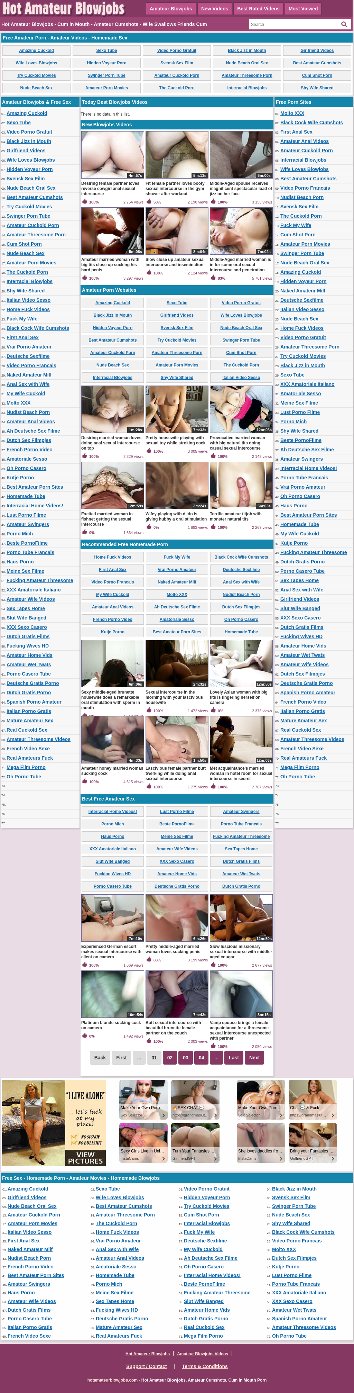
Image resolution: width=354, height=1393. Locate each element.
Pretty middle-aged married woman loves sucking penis (173, 949)
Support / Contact (146, 1366)
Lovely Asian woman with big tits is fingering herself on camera (239, 697)
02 (170, 1057)
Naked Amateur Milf (29, 375)
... (216, 1057)
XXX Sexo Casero (27, 627)
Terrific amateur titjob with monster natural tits (236, 517)
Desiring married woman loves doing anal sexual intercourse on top (111, 443)
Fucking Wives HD (28, 646)
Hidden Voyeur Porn (106, 63)
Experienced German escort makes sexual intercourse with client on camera (111, 951)
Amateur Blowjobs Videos (202, 1353)
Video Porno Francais (31, 365)
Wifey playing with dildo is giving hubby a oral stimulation (176, 517)
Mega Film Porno (26, 767)
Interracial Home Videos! (35, 505)
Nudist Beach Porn (28, 412)
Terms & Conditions (205, 1366)
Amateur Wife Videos (31, 599)
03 (185, 1057)
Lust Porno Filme (26, 515)
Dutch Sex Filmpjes (29, 440)
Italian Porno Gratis (29, 711)
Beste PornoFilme (27, 543)
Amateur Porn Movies (106, 87)
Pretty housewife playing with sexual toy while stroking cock (175, 440)
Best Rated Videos (258, 8)
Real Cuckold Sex (27, 730)
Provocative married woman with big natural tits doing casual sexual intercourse (237, 443)
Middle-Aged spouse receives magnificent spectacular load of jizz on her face (241, 188)
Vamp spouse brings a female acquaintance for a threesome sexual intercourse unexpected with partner (240, 1030)
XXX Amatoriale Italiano (34, 590)
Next (254, 1057)
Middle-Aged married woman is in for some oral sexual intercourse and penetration (240, 264)
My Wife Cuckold (26, 393)
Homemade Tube (26, 496)
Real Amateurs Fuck (30, 758)
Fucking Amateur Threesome (40, 580)
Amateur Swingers (28, 524)
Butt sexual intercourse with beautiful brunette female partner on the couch (173, 1027)
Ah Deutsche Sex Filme (33, 431)
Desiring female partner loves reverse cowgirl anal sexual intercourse (110, 188)
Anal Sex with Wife (28, 384)
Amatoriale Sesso (27, 459)
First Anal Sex (23, 337)
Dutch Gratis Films (28, 636)
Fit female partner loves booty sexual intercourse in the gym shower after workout (175, 188)
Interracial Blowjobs (247, 87)
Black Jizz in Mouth (247, 50)
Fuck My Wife (22, 319)
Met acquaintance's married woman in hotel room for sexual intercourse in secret (241, 773)
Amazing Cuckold (36, 50)
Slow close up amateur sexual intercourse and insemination (175, 262)
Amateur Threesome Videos (39, 739)
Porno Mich (20, 533)
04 (201, 1057)
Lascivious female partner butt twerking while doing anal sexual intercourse (176, 773)
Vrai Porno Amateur (29, 347)
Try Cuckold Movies (36, 75)
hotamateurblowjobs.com (112, 1380)
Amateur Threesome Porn (247, 75)
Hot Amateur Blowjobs (147, 1353)
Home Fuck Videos (28, 309)
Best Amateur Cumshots (317, 63)
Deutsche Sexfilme (28, 356)
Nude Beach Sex (36, 87)
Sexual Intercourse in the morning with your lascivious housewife (174, 697)
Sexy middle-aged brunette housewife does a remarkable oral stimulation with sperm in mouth (110, 700)
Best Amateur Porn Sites (35, 487)
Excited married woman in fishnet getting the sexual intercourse (107, 519)
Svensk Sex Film (176, 63)
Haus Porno (20, 561)
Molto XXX (18, 403)
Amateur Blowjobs (171, 8)
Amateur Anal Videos (31, 421)
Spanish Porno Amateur (34, 702)
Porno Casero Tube (29, 674)
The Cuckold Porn (177, 87)
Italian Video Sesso (28, 300)
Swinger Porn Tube (106, 75)
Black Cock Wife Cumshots (38, 328)
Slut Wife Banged (26, 618)
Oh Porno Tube (24, 776)
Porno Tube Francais (30, 552)
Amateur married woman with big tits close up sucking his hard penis (110, 264)
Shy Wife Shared (317, 87)
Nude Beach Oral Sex (247, 63)
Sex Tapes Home (26, 608)
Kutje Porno (20, 477)
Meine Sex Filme (25, 571)
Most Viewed (303, 8)
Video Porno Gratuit (176, 50)
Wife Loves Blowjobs (36, 63)
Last (234, 1057)
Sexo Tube (106, 50)
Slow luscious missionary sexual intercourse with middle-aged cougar (241, 951)
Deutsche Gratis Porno (33, 683)
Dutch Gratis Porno (29, 692)
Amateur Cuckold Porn (176, 75)
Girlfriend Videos (317, 50)
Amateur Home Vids (30, 655)
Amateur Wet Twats (29, 664)
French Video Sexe (28, 748)
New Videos (214, 8)
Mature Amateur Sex (30, 720)
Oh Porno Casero (26, 468)
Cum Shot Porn (317, 75)
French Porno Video (30, 449)
